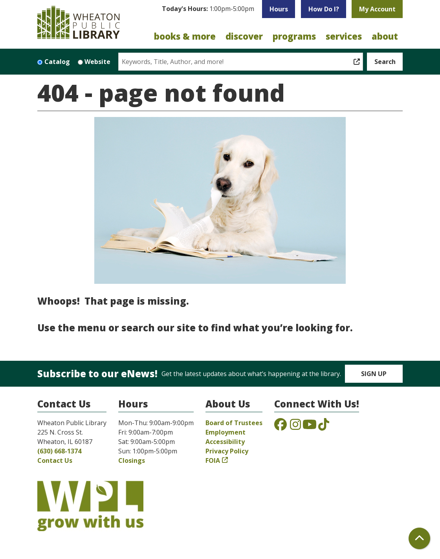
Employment (225, 432)
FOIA (212, 460)
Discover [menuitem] (244, 36)
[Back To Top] (419, 538)
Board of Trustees (233, 422)
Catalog (57, 61)
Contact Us (54, 460)
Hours (279, 9)
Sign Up (374, 373)
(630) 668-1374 (59, 451)
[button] (208, 11)
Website (97, 61)
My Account (377, 9)
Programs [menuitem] (294, 36)
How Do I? (323, 9)
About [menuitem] (385, 36)
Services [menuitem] (344, 36)
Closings (131, 460)
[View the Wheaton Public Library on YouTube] (309, 426)
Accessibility (225, 441)
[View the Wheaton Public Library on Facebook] (280, 426)
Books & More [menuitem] (185, 36)
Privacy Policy (226, 451)
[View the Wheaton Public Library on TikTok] (323, 426)
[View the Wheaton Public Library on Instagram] (295, 426)
